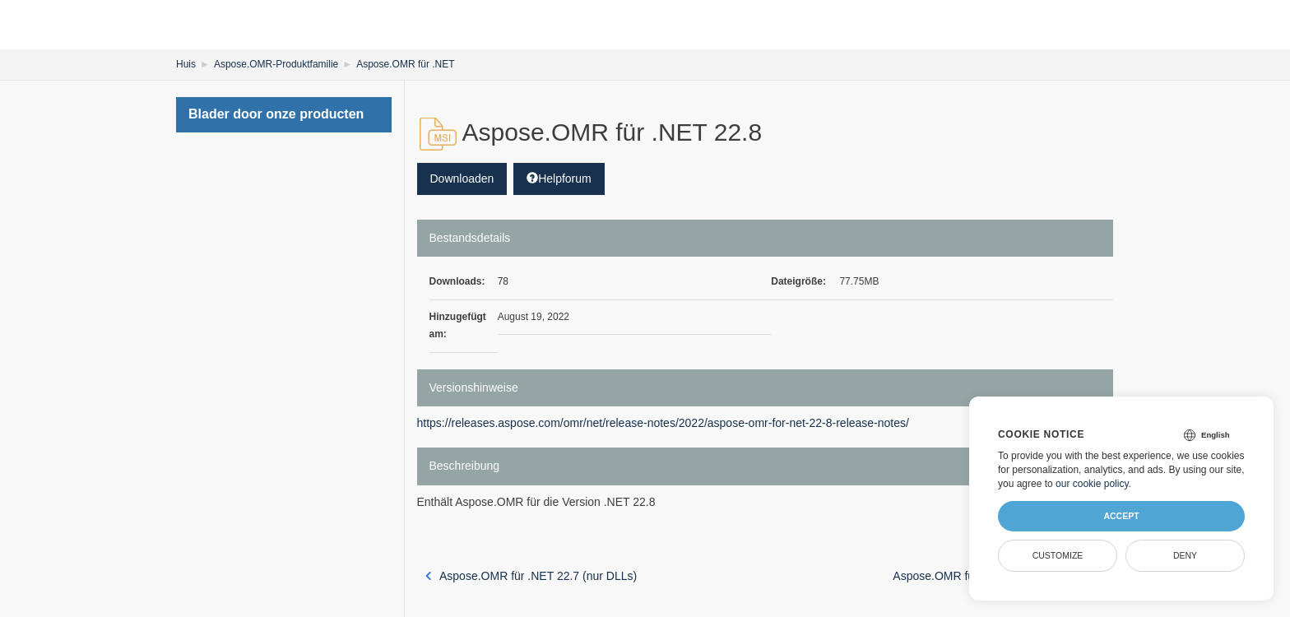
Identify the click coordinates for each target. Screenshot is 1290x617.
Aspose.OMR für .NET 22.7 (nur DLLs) (531, 575)
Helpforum (559, 178)
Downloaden (462, 178)
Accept (1121, 516)
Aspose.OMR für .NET (405, 64)
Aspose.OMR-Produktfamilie (276, 64)
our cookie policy (1092, 483)
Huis (186, 64)
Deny (1185, 555)
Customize (1058, 555)
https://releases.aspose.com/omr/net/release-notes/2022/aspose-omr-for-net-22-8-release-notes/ (663, 422)
